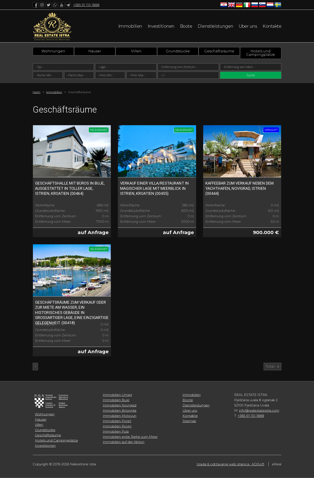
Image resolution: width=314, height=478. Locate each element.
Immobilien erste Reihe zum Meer (130, 437)
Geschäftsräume (219, 51)
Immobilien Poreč (117, 421)
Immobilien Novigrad (119, 405)
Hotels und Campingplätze (260, 53)
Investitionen (161, 26)
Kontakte (272, 26)
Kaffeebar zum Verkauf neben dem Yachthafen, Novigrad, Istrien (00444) (239, 188)
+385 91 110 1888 (86, 5)
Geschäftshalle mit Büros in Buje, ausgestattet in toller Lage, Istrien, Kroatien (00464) (69, 188)
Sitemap (189, 421)
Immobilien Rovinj (117, 426)
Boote (186, 26)
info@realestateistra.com (259, 410)
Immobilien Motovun (119, 416)
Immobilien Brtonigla (119, 410)
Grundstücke (178, 51)
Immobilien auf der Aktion (123, 442)
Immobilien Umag (117, 395)
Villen (136, 51)
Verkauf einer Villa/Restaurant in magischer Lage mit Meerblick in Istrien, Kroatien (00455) (154, 188)
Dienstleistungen (215, 26)
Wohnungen (53, 51)
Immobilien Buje (116, 400)
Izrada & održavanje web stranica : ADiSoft (230, 464)
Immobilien (130, 26)
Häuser (94, 51)
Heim (36, 92)
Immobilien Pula (116, 431)
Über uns (248, 26)
